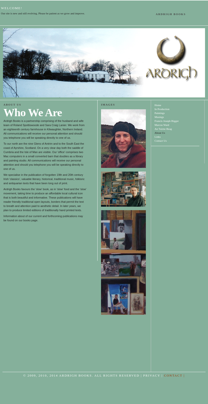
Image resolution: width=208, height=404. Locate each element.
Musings (159, 116)
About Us (160, 132)
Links (158, 136)
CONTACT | (174, 375)
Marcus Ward (162, 124)
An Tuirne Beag (163, 128)
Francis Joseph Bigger (167, 120)
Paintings (160, 113)
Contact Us (161, 140)
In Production (162, 109)
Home (158, 105)
